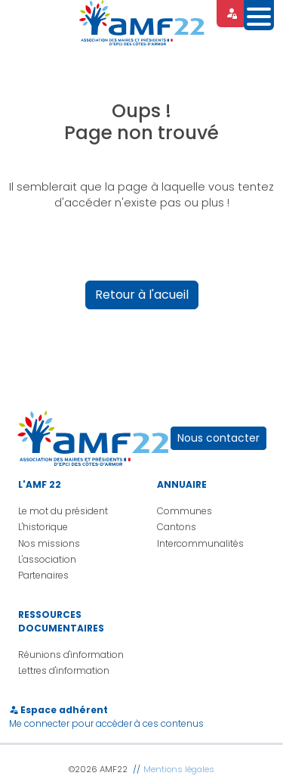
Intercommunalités (200, 543)
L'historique (43, 526)
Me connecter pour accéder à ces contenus (106, 723)
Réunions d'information (71, 654)
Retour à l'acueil (142, 294)
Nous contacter (218, 437)
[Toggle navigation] (259, 15)
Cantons (176, 526)
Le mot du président (63, 510)
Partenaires (43, 575)
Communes (184, 510)
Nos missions (49, 543)
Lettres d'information (63, 670)
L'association (47, 559)
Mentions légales (178, 769)
